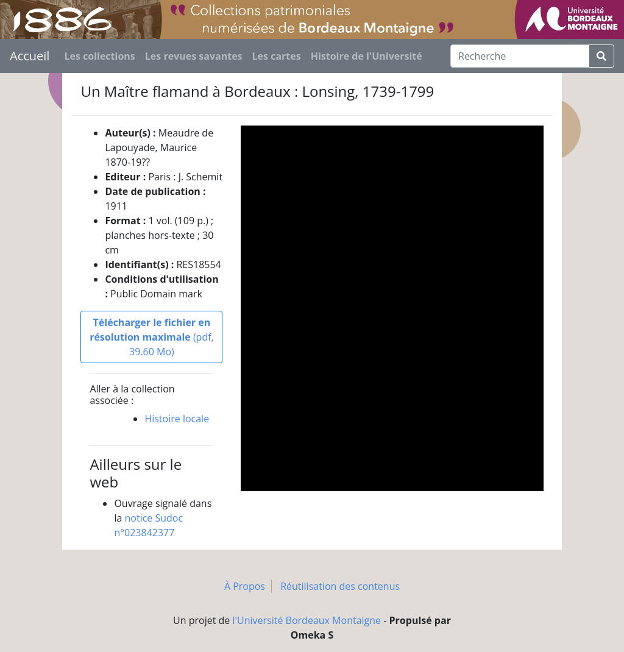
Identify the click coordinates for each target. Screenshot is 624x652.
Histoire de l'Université (366, 56)
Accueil (29, 56)
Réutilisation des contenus (340, 586)
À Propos (244, 586)
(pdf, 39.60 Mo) (152, 337)
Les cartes (276, 56)
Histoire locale (176, 418)
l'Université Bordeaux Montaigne (307, 620)
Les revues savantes (194, 56)
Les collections (99, 56)
